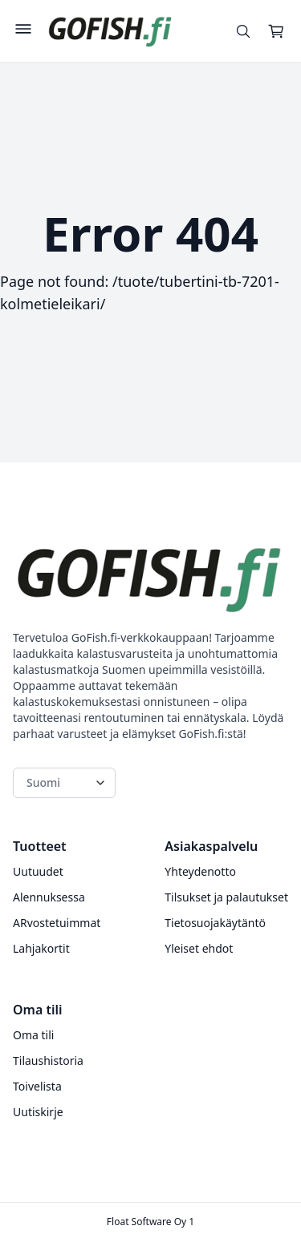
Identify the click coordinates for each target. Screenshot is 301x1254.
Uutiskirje (38, 1111)
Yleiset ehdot (199, 948)
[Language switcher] (64, 783)
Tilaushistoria (48, 1060)
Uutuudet (38, 871)
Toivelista (37, 1086)
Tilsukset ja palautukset (226, 897)
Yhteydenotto (200, 871)
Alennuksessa (49, 897)
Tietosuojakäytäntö (215, 922)
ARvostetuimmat (56, 922)
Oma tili (33, 1034)
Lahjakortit (41, 948)
